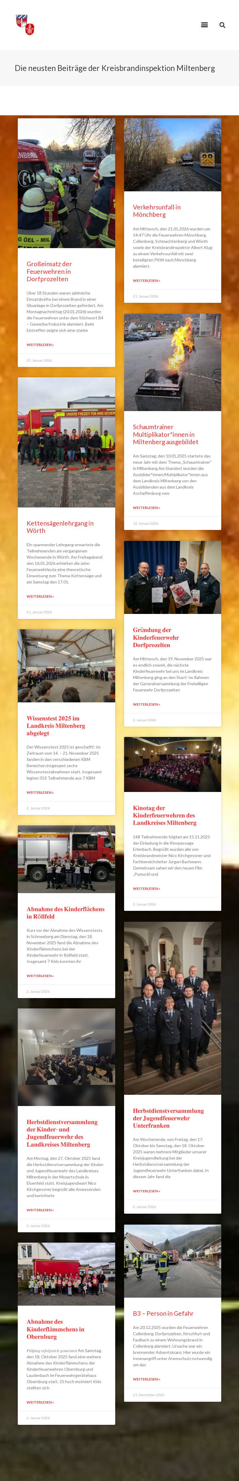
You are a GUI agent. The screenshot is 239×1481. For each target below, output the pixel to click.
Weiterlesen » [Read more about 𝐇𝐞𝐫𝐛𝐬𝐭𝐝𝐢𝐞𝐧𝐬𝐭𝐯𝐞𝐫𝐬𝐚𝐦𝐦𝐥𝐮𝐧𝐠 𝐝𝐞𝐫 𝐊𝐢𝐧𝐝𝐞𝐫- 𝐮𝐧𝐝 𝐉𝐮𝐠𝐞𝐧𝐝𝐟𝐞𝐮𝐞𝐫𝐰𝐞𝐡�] (40, 1210)
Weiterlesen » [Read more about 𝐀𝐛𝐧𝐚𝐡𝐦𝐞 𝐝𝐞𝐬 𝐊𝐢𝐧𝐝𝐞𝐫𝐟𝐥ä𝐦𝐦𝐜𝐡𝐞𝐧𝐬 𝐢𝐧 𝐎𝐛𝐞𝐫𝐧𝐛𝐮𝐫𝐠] (40, 1402)
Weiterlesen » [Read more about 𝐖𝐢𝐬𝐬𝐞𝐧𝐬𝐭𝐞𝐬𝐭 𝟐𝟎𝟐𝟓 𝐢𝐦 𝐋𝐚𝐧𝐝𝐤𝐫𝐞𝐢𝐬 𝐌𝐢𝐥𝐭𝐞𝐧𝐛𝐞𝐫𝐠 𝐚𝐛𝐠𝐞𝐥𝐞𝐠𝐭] (40, 792)
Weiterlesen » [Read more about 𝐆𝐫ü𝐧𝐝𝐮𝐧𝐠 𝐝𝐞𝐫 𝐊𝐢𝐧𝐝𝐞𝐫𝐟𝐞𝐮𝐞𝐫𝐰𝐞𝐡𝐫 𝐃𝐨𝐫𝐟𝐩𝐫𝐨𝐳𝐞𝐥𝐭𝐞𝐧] (146, 703)
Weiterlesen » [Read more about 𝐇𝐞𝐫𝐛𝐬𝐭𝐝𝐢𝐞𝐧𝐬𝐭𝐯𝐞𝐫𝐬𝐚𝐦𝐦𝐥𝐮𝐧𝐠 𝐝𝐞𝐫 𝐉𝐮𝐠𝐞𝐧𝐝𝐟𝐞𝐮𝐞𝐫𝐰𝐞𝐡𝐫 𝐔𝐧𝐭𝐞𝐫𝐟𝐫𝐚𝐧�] (146, 1189)
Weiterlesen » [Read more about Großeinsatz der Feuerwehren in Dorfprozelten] (40, 344)
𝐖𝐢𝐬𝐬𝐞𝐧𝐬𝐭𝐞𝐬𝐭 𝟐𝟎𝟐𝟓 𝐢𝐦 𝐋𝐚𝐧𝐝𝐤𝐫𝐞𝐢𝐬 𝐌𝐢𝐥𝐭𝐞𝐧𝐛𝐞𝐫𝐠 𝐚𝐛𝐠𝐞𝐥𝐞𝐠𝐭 (56, 725)
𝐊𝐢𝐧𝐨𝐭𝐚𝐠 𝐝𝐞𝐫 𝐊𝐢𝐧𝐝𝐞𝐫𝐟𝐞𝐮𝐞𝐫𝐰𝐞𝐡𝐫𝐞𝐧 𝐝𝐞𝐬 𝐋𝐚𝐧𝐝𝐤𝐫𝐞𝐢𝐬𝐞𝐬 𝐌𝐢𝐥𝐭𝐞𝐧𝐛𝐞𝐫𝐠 (165, 814)
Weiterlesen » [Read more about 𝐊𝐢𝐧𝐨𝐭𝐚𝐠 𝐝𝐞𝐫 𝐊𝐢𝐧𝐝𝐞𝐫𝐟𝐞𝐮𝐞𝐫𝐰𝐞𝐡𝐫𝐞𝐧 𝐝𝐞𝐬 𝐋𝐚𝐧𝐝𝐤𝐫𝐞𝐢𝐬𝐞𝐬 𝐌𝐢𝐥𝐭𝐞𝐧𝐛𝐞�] (146, 887)
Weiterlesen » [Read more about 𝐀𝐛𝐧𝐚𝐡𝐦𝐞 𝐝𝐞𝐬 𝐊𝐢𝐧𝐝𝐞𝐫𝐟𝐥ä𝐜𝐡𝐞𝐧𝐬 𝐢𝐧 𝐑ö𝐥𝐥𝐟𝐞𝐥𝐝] (40, 976)
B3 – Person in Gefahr (163, 1311)
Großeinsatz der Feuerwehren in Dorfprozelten (49, 271)
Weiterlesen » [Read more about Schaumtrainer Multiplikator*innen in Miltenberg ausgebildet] (146, 507)
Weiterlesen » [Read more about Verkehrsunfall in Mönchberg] (146, 280)
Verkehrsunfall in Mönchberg (157, 210)
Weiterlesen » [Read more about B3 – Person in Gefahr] (146, 1377)
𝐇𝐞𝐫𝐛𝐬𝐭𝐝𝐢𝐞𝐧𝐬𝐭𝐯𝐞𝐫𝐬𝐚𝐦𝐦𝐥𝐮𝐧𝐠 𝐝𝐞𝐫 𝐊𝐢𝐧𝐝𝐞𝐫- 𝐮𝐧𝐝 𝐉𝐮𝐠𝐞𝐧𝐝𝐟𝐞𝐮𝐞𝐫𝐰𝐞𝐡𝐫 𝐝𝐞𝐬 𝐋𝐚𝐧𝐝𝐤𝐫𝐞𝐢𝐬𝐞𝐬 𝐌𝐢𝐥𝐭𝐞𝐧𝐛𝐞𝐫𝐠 (62, 1133)
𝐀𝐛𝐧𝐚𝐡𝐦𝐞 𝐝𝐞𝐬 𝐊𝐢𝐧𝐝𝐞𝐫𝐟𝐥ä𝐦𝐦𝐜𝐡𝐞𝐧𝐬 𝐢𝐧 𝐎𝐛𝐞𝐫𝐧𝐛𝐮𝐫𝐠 (55, 1328)
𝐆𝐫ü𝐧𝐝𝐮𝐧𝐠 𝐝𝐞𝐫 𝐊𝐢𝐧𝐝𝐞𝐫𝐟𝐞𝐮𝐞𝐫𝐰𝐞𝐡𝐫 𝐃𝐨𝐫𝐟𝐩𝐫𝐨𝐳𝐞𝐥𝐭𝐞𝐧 (156, 636)
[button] (204, 24)
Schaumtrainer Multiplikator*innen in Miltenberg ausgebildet (165, 434)
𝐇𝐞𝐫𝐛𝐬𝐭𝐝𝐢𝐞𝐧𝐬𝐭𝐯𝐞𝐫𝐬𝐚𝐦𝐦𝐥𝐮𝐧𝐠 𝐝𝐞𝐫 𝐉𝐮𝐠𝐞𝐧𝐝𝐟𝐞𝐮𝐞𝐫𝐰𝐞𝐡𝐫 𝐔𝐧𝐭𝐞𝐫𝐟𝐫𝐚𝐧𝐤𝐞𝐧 (168, 1116)
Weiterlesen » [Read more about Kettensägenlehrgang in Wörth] (40, 596)
